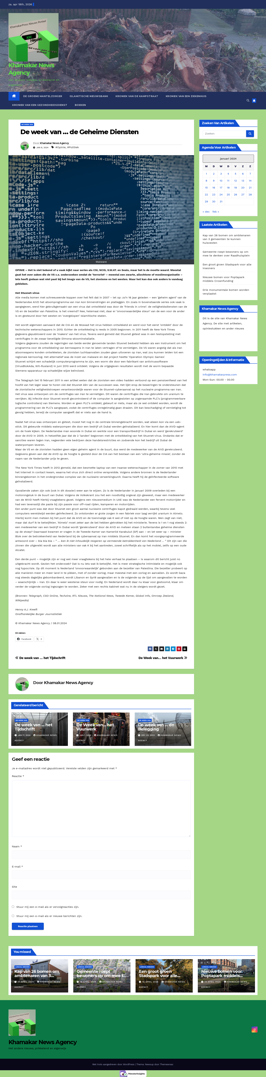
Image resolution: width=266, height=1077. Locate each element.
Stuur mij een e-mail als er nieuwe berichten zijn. (49, 916)
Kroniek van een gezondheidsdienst (39, 105)
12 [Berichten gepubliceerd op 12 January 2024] (235, 180)
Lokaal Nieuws (22, 967)
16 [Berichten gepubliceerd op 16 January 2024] (213, 187)
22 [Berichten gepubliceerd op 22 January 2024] (206, 194)
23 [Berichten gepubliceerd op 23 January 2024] (213, 194)
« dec (206, 211)
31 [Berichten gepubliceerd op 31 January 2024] (221, 201)
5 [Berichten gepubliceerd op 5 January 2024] (235, 173)
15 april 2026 (150, 982)
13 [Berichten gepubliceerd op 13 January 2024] (243, 180)
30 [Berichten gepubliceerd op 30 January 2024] (213, 201)
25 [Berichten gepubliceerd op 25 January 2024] (228, 194)
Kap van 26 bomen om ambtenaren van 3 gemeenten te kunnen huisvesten (227, 239)
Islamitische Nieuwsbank (89, 96)
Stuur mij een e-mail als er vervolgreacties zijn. (47, 906)
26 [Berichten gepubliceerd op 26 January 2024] (235, 194)
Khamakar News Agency (54, 143)
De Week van (27, 124)
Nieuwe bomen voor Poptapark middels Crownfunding (221, 975)
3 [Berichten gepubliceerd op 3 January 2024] (221, 173)
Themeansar (166, 1064)
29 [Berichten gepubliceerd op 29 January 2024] (206, 201)
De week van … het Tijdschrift (40, 658)
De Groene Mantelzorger (42, 96)
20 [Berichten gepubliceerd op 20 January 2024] (242, 187)
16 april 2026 (88, 982)
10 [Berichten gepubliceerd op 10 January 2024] (221, 180)
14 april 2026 (213, 982)
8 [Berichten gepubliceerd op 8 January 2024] (206, 180)
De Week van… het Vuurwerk (163, 658)
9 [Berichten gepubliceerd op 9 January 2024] (214, 180)
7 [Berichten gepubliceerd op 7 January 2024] (250, 173)
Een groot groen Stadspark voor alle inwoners (158, 975)
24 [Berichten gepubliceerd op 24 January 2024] (221, 194)
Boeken (80, 105)
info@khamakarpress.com (220, 374)
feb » (215, 211)
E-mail (17, 866)
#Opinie (60, 147)
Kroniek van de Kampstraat (137, 96)
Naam (17, 846)
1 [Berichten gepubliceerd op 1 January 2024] (206, 173)
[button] (248, 100)
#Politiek (73, 147)
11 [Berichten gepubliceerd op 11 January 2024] (228, 180)
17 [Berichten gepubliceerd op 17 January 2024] (221, 187)
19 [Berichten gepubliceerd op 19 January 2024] (235, 187)
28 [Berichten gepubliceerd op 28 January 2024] (250, 194)
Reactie (18, 776)
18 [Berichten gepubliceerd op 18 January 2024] (228, 187)
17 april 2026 (26, 982)
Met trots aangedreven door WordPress (113, 1064)
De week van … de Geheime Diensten (79, 132)
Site (14, 886)
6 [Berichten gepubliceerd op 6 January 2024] (243, 173)
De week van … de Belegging (156, 726)
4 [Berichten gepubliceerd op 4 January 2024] (228, 173)
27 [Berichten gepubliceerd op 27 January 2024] (242, 194)
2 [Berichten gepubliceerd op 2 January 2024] (213, 173)
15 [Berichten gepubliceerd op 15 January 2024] (206, 187)
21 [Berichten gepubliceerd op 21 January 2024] (250, 187)
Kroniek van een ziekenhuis (186, 96)
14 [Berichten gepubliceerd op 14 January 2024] (250, 180)
